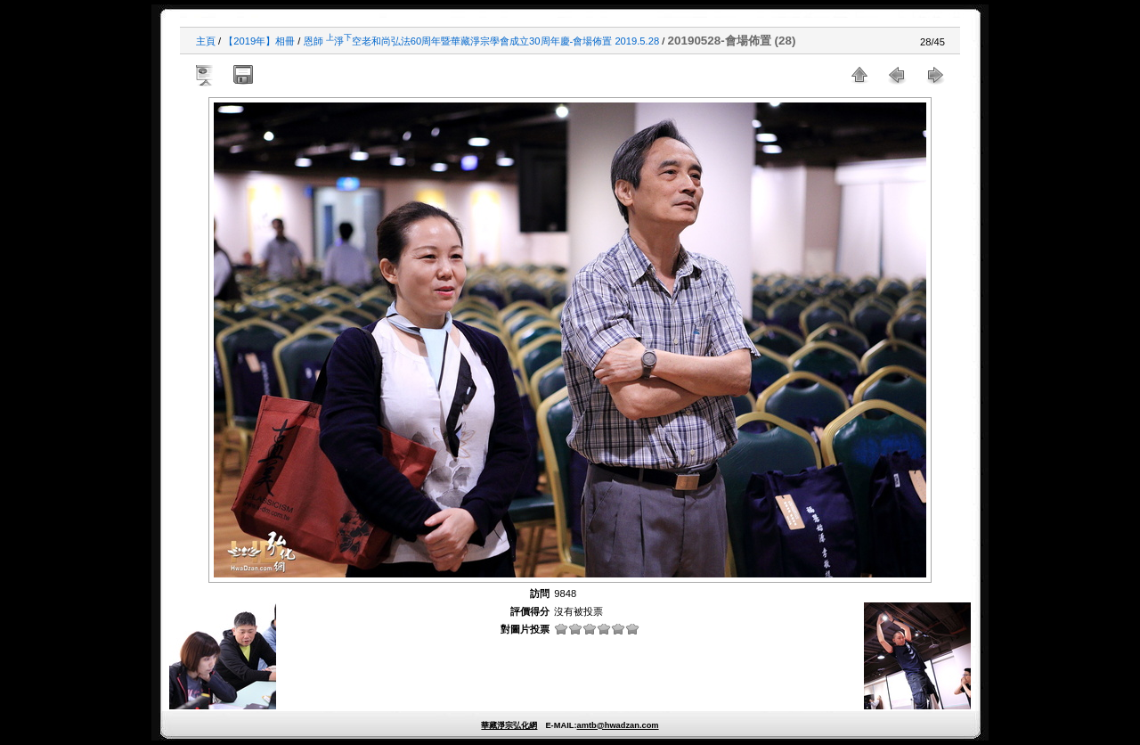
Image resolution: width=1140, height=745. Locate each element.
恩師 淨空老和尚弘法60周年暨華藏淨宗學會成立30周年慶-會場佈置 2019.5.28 (482, 41)
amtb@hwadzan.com (617, 725)
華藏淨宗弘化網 (509, 725)
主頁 (206, 41)
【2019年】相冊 (259, 41)
